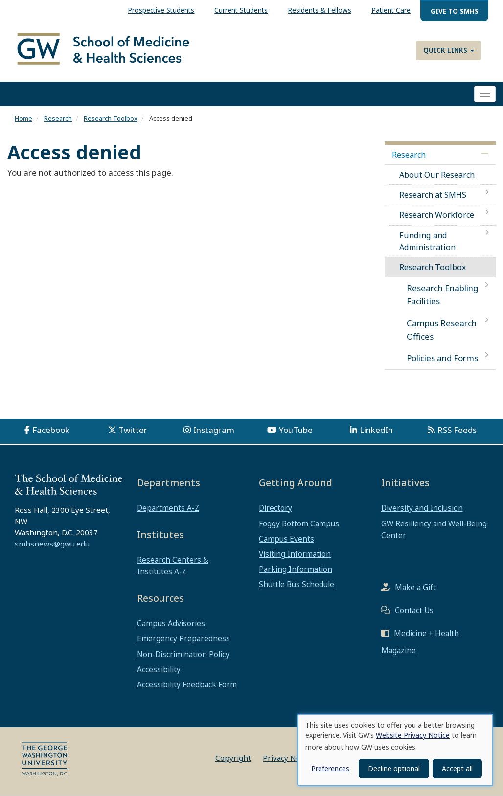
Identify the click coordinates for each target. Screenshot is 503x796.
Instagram (213, 430)
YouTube (296, 430)
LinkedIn (376, 430)
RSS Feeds (457, 430)
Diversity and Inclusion (422, 508)
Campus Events (286, 539)
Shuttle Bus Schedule (296, 585)
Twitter (132, 430)
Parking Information (295, 569)
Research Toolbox (110, 118)
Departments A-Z (168, 508)
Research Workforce (436, 215)
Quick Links (448, 50)
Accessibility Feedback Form (187, 685)
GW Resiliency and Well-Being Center (434, 529)
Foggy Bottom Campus (299, 523)
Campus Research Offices (442, 330)
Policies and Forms (442, 358)
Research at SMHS (432, 195)
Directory (275, 508)
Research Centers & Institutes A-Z (172, 566)
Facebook (50, 430)
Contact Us (414, 610)
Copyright (233, 758)
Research (58, 118)
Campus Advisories (171, 624)
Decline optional (394, 768)
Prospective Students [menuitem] (161, 10)
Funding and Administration (427, 241)
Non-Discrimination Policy (183, 654)
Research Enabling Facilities (442, 295)
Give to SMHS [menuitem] (455, 11)
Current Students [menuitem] (241, 10)
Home (23, 118)
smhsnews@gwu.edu (52, 543)
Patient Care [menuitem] (391, 10)
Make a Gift (415, 587)
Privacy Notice (288, 758)
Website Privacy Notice (413, 735)
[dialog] (395, 750)
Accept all (457, 768)
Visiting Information (295, 554)
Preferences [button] (330, 768)
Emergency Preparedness (183, 639)
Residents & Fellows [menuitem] (319, 10)
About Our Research (437, 174)
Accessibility (159, 669)
